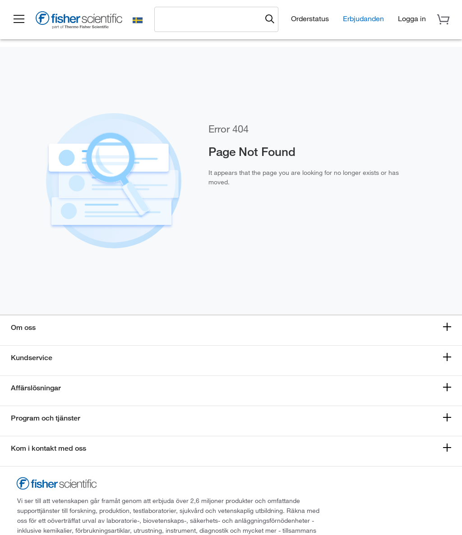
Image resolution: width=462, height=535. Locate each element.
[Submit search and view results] (269, 19)
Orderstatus (310, 18)
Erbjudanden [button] (363, 18)
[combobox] (210, 19)
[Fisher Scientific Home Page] (79, 21)
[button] (19, 19)
